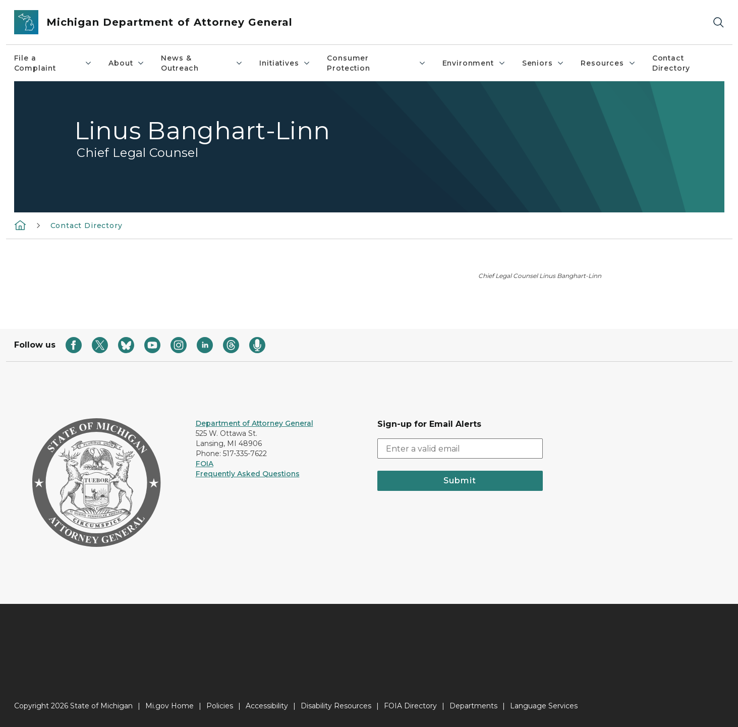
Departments (473, 705)
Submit (459, 480)
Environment (474, 63)
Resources (608, 63)
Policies (219, 705)
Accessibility (267, 705)
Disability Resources (336, 705)
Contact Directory (671, 63)
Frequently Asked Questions (248, 473)
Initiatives (285, 63)
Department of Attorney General (254, 423)
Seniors (543, 63)
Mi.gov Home (169, 705)
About (126, 63)
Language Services (544, 705)
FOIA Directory (410, 705)
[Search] (718, 22)
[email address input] (460, 448)
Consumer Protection (376, 63)
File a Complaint (53, 63)
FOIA (204, 463)
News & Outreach (202, 63)
